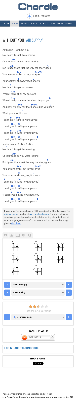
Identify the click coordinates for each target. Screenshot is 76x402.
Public (34, 23)
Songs (15, 23)
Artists (24, 23)
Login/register (41, 16)
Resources (57, 23)
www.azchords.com (39, 214)
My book (44, 23)
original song (10, 214)
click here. (16, 223)
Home (6, 23)
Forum (68, 23)
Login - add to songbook (21, 348)
